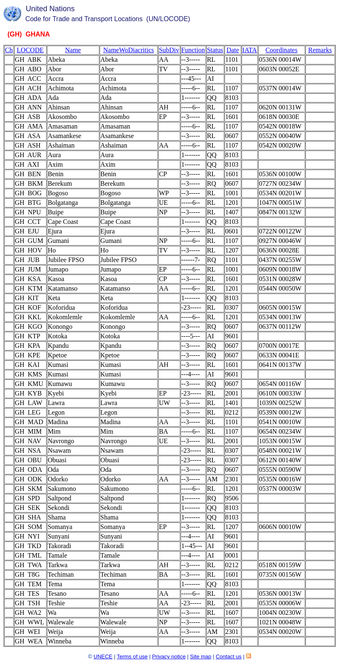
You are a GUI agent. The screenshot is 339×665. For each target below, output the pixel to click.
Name (73, 49)
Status (215, 49)
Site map (200, 656)
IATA (249, 49)
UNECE (103, 656)
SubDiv (169, 49)
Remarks (320, 49)
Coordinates (282, 49)
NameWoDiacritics (128, 49)
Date (233, 49)
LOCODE (30, 49)
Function (193, 49)
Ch (9, 49)
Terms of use (132, 656)
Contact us (228, 656)
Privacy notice (168, 656)
